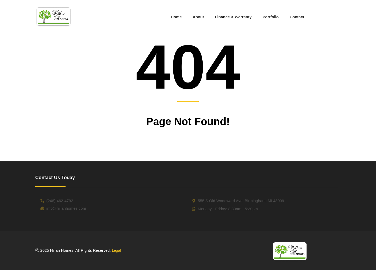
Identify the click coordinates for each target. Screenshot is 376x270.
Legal (116, 250)
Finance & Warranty (233, 17)
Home (176, 17)
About (198, 17)
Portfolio (271, 17)
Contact (297, 17)
